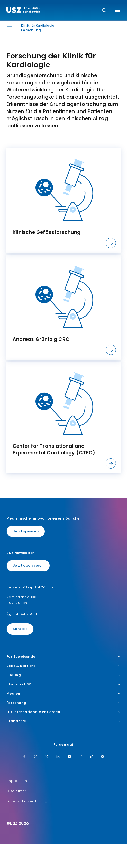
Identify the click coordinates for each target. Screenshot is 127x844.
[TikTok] (91, 757)
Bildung (63, 675)
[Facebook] (24, 757)
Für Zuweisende (63, 656)
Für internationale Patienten (63, 712)
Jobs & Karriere (63, 666)
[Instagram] (81, 757)
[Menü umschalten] (118, 10)
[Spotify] (102, 757)
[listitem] (63, 200)
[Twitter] (36, 757)
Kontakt (20, 628)
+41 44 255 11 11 (27, 614)
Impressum (16, 780)
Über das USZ (63, 684)
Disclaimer (16, 791)
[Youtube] (69, 757)
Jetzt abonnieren (28, 565)
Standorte (63, 721)
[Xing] (47, 757)
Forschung (63, 702)
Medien (63, 693)
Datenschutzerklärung (26, 801)
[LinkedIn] (58, 757)
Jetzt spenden (26, 531)
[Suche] (104, 10)
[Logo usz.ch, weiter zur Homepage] (23, 11)
